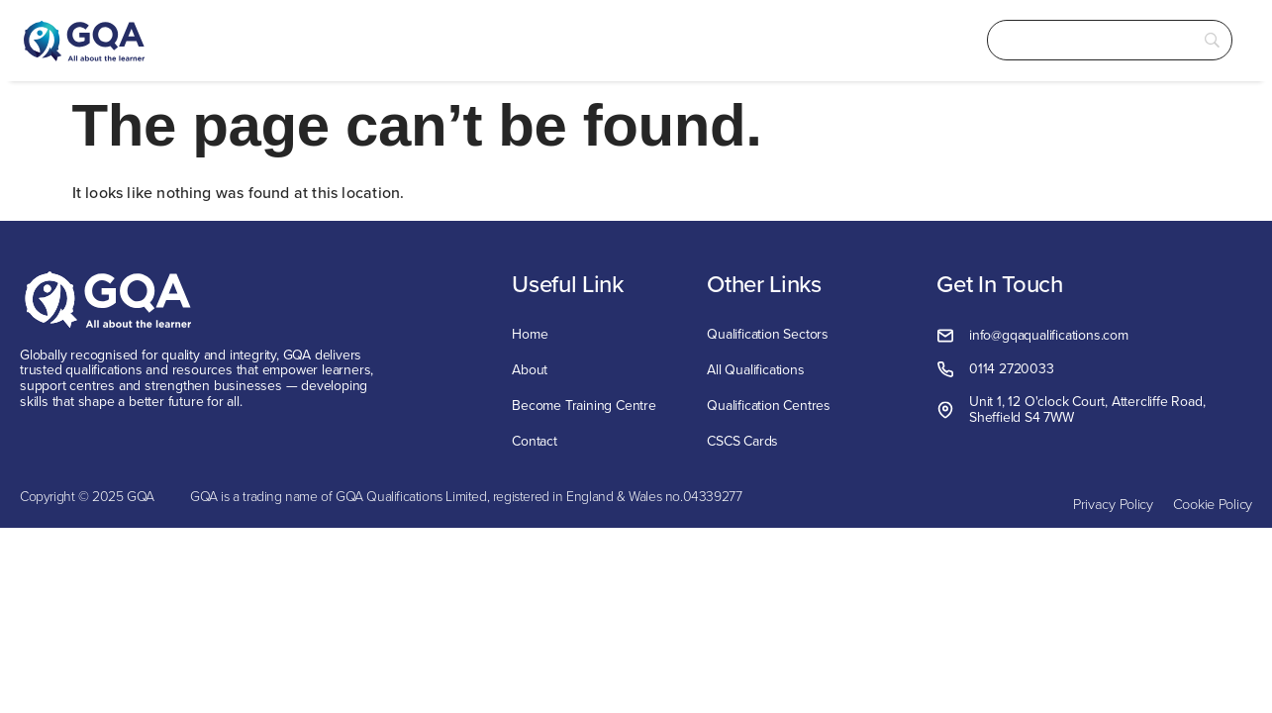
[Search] (1083, 40)
